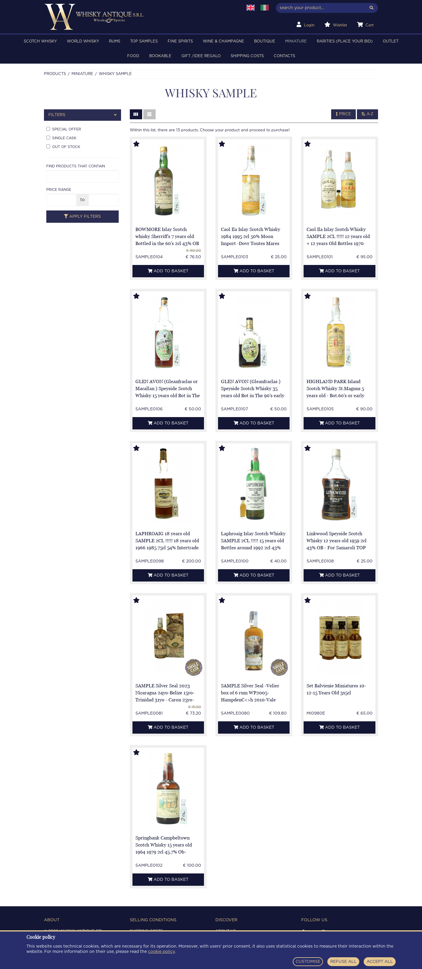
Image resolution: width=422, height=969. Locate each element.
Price (343, 114)
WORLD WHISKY (83, 41)
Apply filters (82, 216)
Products (55, 74)
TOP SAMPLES (144, 41)
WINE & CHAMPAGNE (223, 41)
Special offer (63, 129)
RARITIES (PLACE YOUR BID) (345, 41)
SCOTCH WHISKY (40, 41)
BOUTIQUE (264, 41)
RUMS (114, 41)
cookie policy (161, 952)
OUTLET (391, 41)
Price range (58, 189)
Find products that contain (75, 166)
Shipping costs (247, 56)
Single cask (61, 138)
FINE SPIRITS (180, 41)
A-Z (367, 114)
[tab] (82, 115)
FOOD (133, 56)
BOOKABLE (160, 56)
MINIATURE (296, 41)
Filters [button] (82, 115)
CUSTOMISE (308, 962)
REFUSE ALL (343, 962)
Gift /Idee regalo (201, 56)
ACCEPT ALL (380, 962)
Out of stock (63, 146)
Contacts (284, 56)
